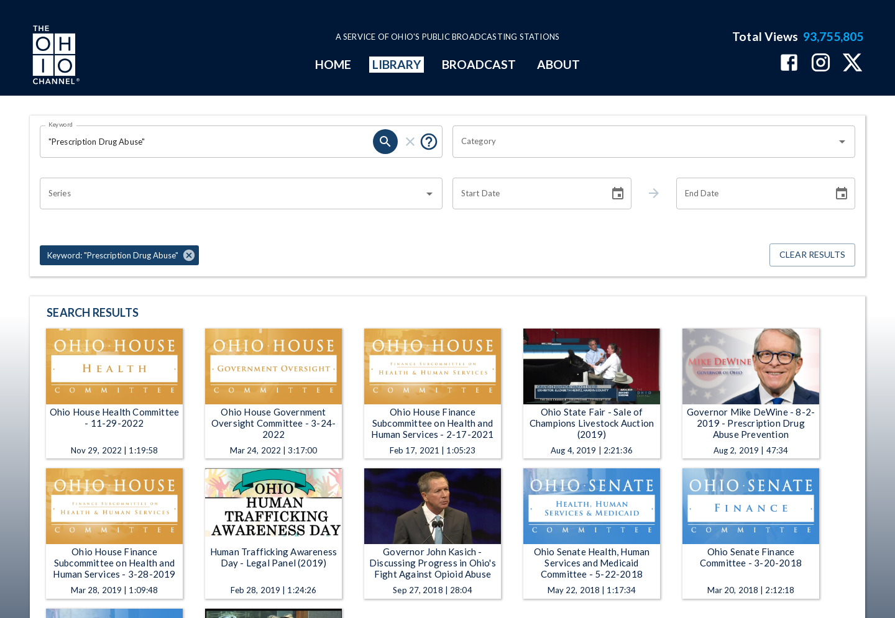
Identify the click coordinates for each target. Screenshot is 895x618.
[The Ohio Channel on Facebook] (789, 64)
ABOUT (558, 64)
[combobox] (644, 141)
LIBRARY (396, 64)
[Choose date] (617, 193)
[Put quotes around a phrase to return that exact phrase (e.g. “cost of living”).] (429, 142)
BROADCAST (479, 64)
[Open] (842, 141)
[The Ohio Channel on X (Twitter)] (852, 64)
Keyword (60, 124)
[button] (119, 255)
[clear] (410, 141)
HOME (333, 64)
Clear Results (812, 255)
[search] (385, 141)
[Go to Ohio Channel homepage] (55, 56)
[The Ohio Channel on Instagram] (821, 64)
